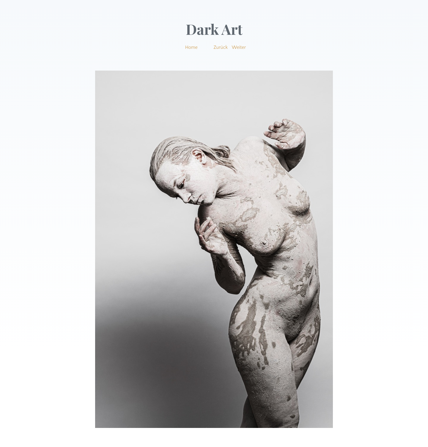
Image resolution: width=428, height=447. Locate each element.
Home (191, 47)
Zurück (221, 47)
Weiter (239, 47)
